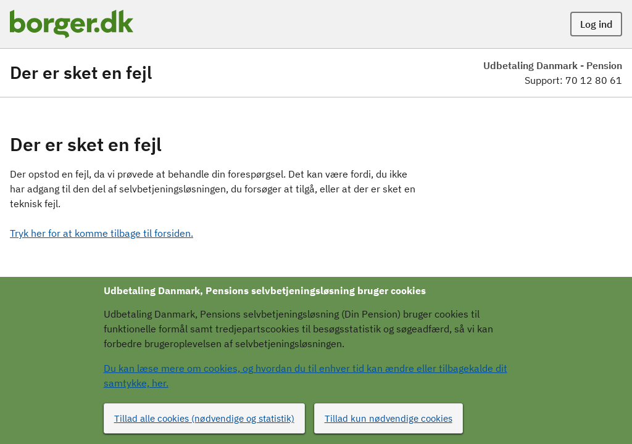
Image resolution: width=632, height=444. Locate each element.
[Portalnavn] (71, 24)
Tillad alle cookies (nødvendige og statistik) (204, 418)
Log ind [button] (596, 24)
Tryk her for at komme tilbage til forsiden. (101, 233)
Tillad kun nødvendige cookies (388, 418)
